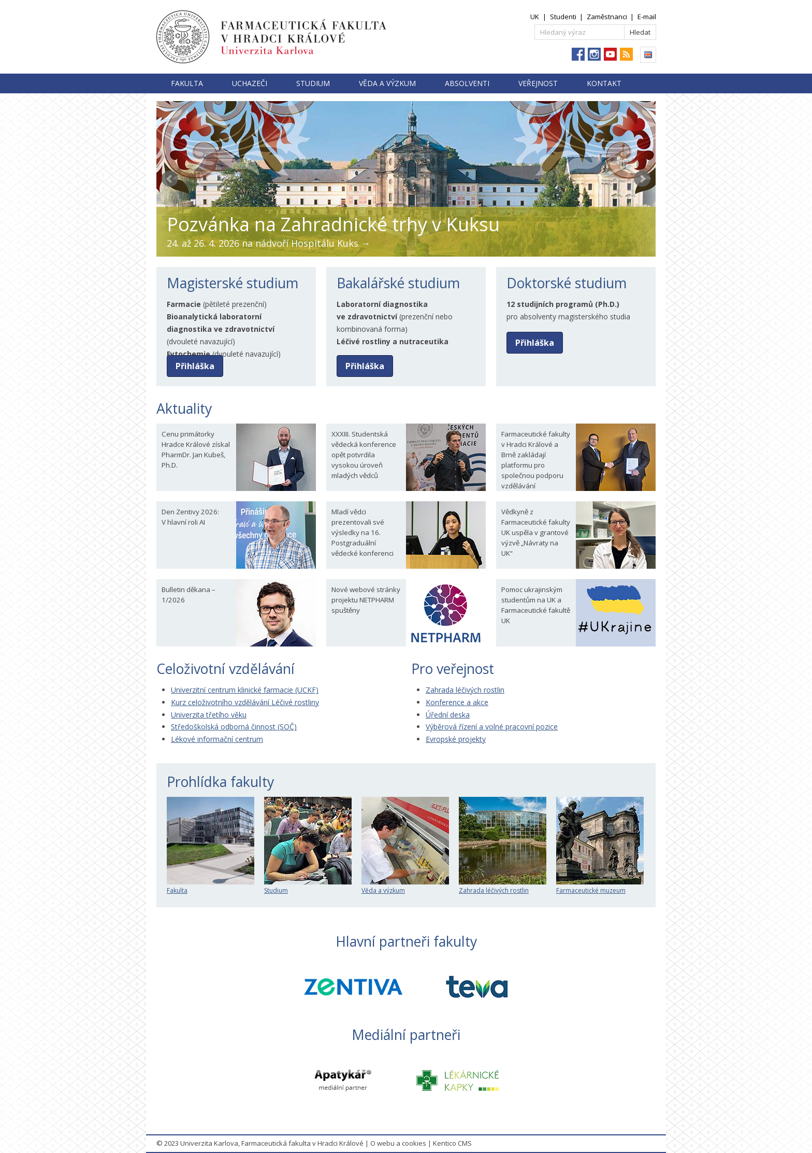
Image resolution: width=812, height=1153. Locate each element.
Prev (170, 179)
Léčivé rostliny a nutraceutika (392, 341)
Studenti (563, 16)
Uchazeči (249, 83)
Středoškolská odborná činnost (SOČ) (234, 727)
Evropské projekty (456, 739)
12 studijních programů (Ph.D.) (562, 304)
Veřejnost (538, 83)
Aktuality (184, 408)
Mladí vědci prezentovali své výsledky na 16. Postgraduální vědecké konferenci (362, 532)
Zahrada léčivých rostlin (465, 690)
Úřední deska (448, 715)
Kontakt (604, 83)
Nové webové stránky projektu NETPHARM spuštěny (365, 600)
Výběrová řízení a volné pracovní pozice (492, 727)
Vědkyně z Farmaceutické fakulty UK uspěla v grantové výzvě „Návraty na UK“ (535, 532)
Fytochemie (188, 354)
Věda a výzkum (387, 83)
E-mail (646, 16)
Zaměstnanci (607, 16)
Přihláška (195, 366)
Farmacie (184, 304)
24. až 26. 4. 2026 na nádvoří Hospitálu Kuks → (268, 243)
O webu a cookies (398, 1143)
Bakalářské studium (398, 283)
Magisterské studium (232, 283)
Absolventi (467, 83)
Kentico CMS (452, 1143)
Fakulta (187, 83)
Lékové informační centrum (217, 739)
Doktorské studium (566, 283)
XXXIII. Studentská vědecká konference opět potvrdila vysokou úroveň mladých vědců (363, 454)
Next (642, 179)
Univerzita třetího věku (209, 715)
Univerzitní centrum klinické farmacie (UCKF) (244, 690)
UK (534, 16)
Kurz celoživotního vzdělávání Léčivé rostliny (245, 702)
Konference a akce (457, 702)
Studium (313, 83)
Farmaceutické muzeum (600, 886)
